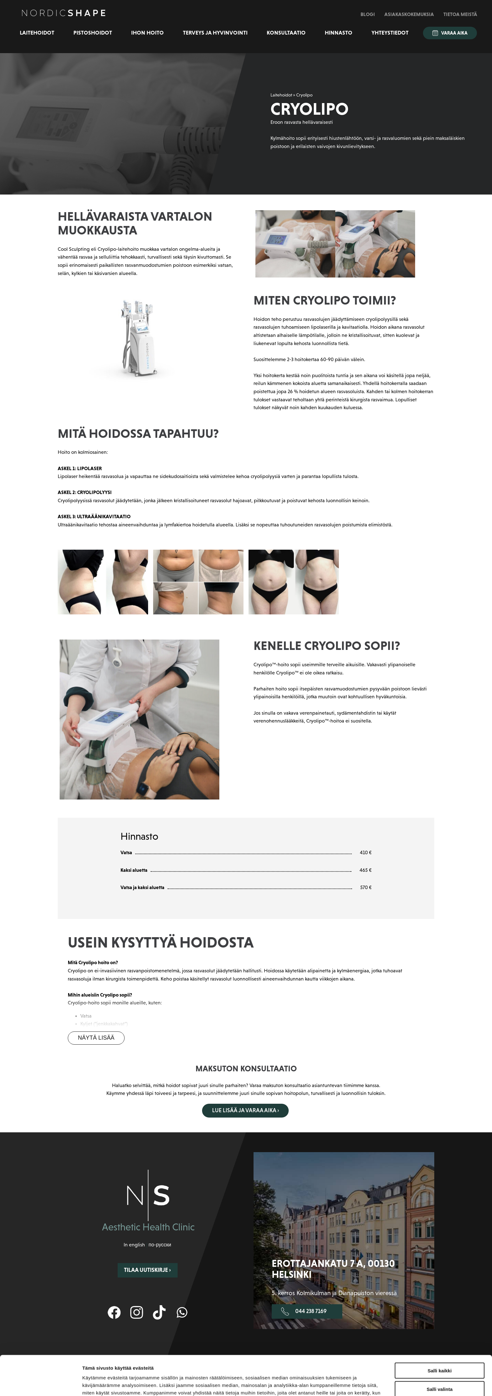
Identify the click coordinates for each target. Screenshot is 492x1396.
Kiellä (439, 1370)
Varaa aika (450, 33)
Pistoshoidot (92, 33)
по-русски (159, 1244)
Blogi (368, 14)
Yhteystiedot (390, 33)
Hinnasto (338, 33)
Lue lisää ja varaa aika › (245, 1110)
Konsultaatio (286, 33)
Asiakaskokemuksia (409, 14)
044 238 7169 (304, 1311)
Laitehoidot (37, 33)
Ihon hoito (147, 33)
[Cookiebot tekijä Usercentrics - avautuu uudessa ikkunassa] (40, 1383)
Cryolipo (304, 94)
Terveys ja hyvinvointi (215, 33)
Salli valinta (440, 1352)
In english (134, 1244)
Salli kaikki (440, 1333)
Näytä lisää (96, 1038)
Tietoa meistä (460, 14)
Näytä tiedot (335, 1383)
